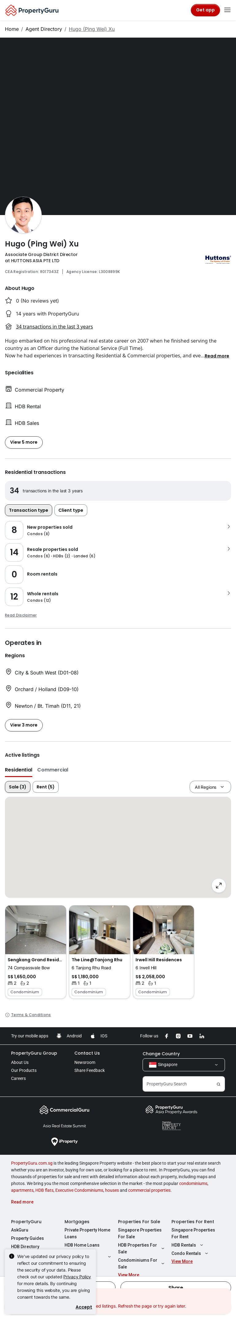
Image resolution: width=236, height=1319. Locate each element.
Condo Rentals (190, 1253)
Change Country (161, 1054)
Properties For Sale (139, 1222)
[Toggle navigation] (227, 10)
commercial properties (149, 1190)
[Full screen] (218, 885)
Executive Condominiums (79, 1190)
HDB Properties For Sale (142, 1248)
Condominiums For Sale (142, 1263)
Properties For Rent (192, 1222)
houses (112, 1190)
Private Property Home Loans (87, 1233)
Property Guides (27, 1238)
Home (12, 29)
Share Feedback (89, 1070)
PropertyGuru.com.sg (32, 1163)
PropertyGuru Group (34, 1053)
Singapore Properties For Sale (140, 1233)
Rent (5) (46, 787)
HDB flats (44, 1190)
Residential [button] (18, 769)
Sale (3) (17, 787)
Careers (18, 1078)
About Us (20, 1062)
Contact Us (87, 1053)
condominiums (193, 1183)
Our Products (24, 1070)
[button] (217, 355)
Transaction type (28, 510)
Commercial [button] (52, 769)
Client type (70, 510)
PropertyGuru (26, 1222)
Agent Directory (44, 29)
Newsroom (84, 1062)
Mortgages (77, 1222)
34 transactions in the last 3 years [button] (54, 326)
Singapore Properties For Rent (193, 1233)
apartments (22, 1190)
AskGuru (19, 1229)
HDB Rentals (188, 1245)
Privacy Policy (77, 1276)
